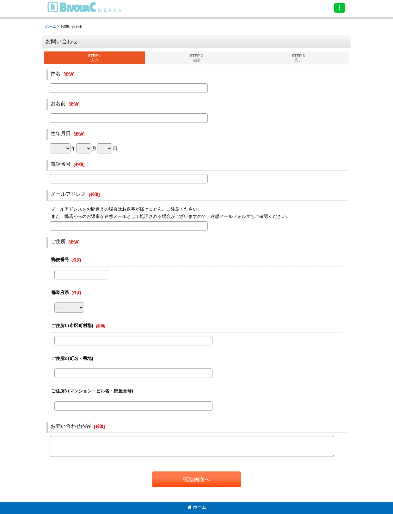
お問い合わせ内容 (71, 426)
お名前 (58, 103)
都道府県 (60, 292)
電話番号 (61, 164)
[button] (339, 8)
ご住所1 (72, 325)
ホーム (196, 507)
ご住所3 (92, 390)
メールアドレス (68, 194)
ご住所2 (72, 358)
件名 (56, 73)
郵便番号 (60, 259)
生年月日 (61, 133)
